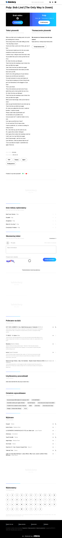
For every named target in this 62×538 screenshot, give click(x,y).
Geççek (8, 424)
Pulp (17, 214)
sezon (7, 352)
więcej (25, 408)
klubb (30, 405)
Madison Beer (16, 427)
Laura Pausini (38, 430)
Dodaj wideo (17, 22)
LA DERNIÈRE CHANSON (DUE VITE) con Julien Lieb (20, 430)
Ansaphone (9, 220)
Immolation (14, 434)
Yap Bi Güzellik (10, 437)
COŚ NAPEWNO (35, 400)
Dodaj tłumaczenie (39, 46)
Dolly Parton (14, 455)
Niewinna (8, 344)
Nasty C (29, 447)
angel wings (9, 440)
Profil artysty (44, 22)
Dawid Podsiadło (13, 352)
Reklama (46, 524)
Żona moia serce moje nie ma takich (46, 402)
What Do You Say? (11, 224)
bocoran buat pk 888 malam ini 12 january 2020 (18, 400)
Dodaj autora (11, 163)
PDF (9, 159)
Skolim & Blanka (15, 344)
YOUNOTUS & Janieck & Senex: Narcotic (16, 405)
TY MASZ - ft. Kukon (11, 335)
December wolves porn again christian (16, 402)
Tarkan (12, 424)
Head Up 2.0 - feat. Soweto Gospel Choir (16, 447)
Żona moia (37, 405)
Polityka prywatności (32, 528)
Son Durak (8, 443)
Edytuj (16, 159)
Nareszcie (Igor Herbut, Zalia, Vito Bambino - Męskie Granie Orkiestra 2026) (25, 360)
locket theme (9, 427)
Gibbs (18, 335)
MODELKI (40, 327)
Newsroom (34, 524)
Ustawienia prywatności (40, 528)
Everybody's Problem (11, 227)
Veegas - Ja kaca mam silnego (14, 408)
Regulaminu (24, 528)
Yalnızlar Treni (9, 450)
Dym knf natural (31, 402)
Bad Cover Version (10, 214)
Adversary (8, 434)
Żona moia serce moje (48, 405)
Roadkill (8, 217)
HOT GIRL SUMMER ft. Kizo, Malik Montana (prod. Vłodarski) (21, 327)
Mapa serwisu (21, 524)
